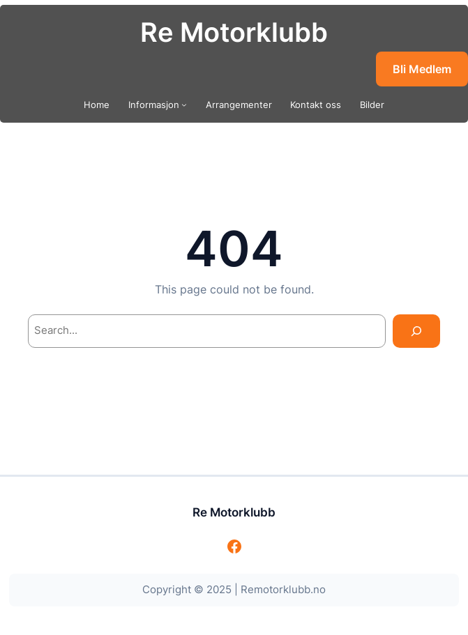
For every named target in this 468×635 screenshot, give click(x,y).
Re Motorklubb (234, 32)
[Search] (416, 331)
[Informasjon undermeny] (184, 104)
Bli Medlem (422, 69)
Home (97, 104)
